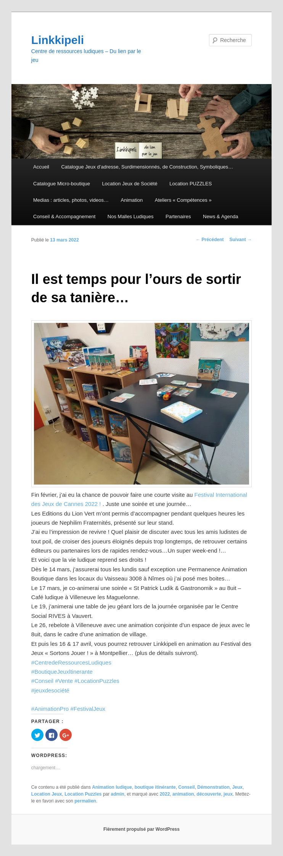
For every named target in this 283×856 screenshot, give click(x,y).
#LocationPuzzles (96, 681)
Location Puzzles (82, 794)
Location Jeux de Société (129, 183)
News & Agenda (220, 216)
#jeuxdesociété (50, 690)
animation (183, 794)
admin (117, 794)
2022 (165, 794)
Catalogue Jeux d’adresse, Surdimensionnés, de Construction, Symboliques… (147, 167)
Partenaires (178, 216)
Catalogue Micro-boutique (61, 183)
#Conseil (42, 681)
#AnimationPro (50, 708)
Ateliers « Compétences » (183, 200)
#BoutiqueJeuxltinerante (62, 671)
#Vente (64, 681)
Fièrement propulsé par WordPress (141, 829)
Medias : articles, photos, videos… (71, 200)
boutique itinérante (155, 787)
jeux (228, 794)
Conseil (186, 787)
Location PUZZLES (190, 183)
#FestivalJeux (87, 708)
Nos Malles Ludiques (131, 216)
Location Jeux (46, 794)
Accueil (41, 167)
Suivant (240, 239)
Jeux (237, 787)
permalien (85, 801)
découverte (208, 794)
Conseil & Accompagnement (64, 216)
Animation (132, 200)
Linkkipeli (57, 40)
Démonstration (213, 787)
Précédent (210, 239)
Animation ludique (112, 787)
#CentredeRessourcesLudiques (71, 662)
